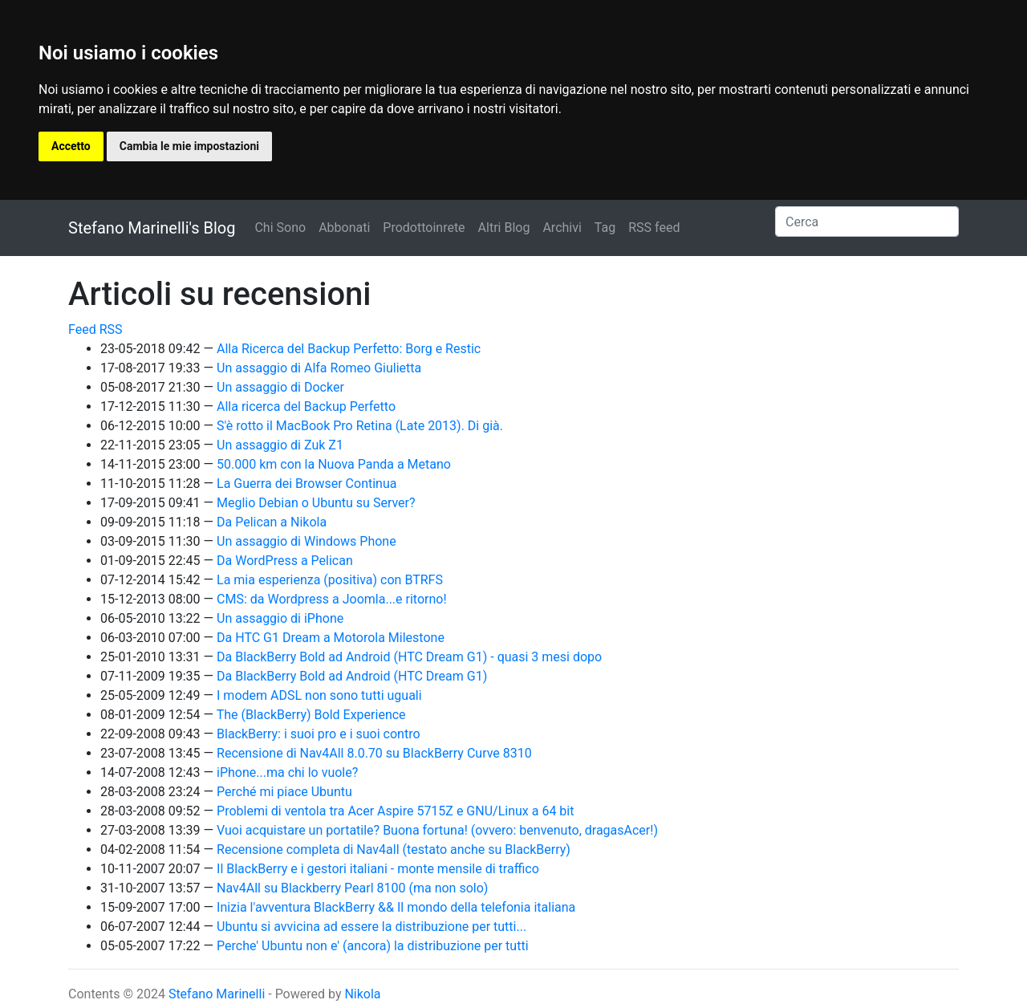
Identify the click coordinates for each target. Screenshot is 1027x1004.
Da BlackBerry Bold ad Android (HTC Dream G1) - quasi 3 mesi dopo (409, 657)
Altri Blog (504, 227)
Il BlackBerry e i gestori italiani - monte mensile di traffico (378, 868)
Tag (605, 227)
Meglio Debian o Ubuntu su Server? (316, 502)
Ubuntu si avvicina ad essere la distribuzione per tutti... (371, 926)
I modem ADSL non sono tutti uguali (319, 695)
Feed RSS (95, 329)
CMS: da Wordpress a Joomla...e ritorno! (332, 599)
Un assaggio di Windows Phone (306, 541)
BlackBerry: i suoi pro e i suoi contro (318, 734)
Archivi (561, 227)
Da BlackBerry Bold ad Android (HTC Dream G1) (352, 676)
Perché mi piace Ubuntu (284, 791)
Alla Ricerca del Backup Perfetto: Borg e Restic (349, 348)
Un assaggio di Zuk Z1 (280, 445)
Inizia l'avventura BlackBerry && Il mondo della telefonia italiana (396, 907)
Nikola (362, 994)
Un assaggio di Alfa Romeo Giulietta (319, 368)
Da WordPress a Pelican (285, 560)
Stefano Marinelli (216, 994)
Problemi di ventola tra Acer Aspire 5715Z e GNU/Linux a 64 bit (395, 811)
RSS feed (654, 227)
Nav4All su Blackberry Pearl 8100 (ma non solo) (352, 888)
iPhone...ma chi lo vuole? (287, 772)
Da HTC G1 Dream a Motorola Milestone (330, 637)
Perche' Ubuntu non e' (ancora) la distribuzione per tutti (373, 945)
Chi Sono (280, 227)
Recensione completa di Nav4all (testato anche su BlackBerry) (393, 849)
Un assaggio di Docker (280, 387)
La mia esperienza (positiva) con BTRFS (330, 579)
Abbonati (344, 227)
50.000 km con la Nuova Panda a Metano (334, 464)
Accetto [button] (71, 146)
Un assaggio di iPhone (280, 618)
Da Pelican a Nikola (272, 522)
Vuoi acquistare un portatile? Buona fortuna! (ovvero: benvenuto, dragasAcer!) (437, 830)
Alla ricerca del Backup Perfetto (306, 406)
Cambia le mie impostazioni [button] (189, 146)
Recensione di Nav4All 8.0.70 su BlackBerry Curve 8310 (374, 753)
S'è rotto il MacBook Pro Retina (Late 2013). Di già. (360, 425)
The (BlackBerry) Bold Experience (311, 714)
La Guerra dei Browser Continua (306, 483)
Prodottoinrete (424, 227)
